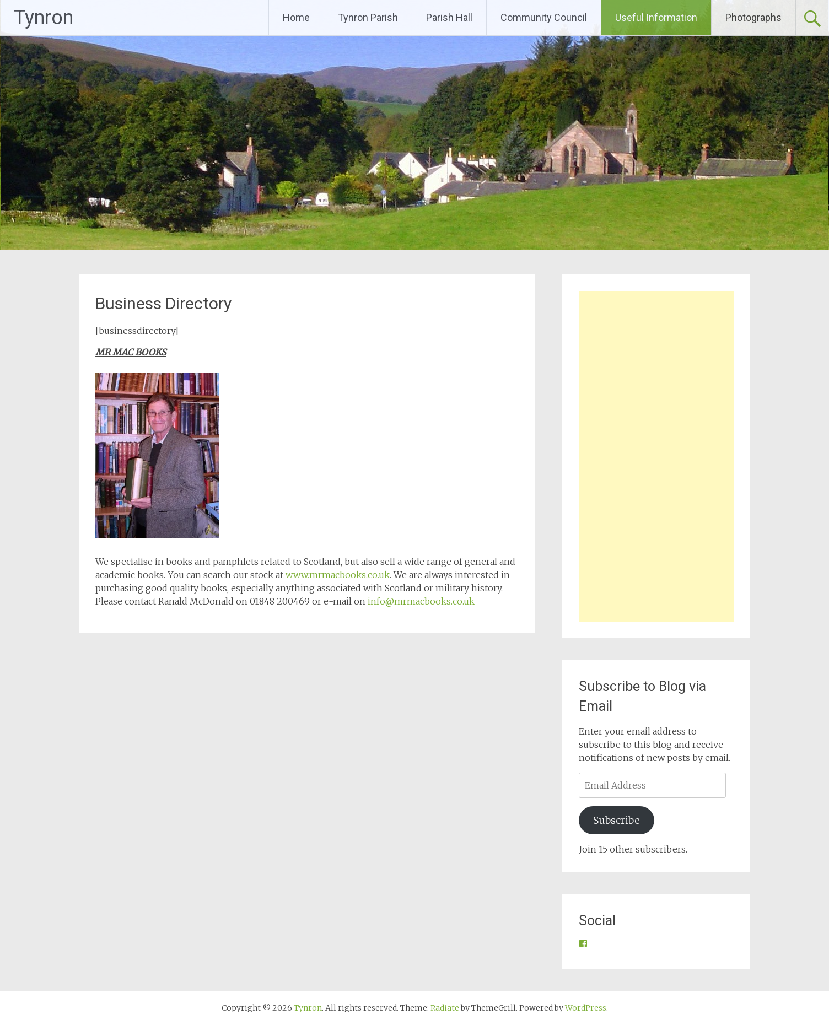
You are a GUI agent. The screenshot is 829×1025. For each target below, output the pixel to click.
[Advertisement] (656, 456)
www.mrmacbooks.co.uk (338, 574)
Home (296, 17)
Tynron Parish (368, 17)
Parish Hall (449, 17)
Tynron (43, 17)
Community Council (543, 17)
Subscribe (616, 820)
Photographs (753, 17)
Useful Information (656, 17)
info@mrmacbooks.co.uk (421, 601)
